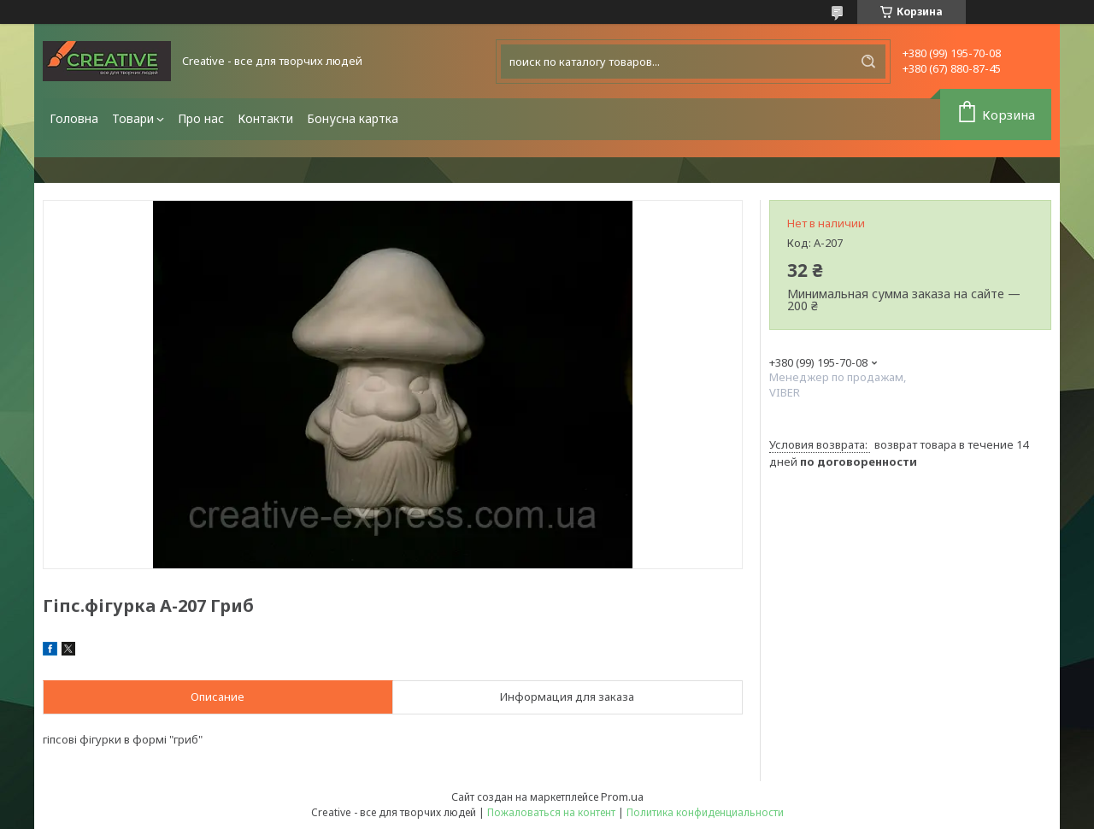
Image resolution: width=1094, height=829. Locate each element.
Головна (74, 118)
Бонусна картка (352, 118)
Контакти (265, 118)
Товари (133, 118)
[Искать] (868, 61)
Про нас (201, 118)
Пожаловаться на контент (551, 812)
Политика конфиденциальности (705, 812)
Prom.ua (622, 796)
